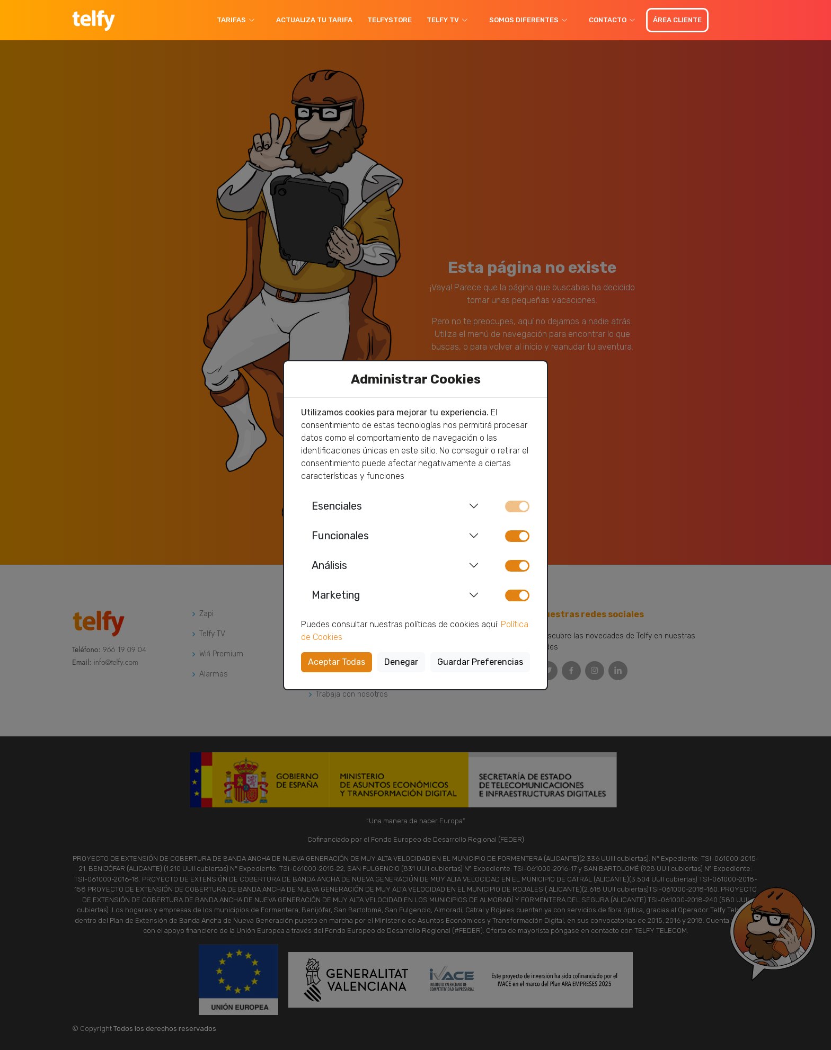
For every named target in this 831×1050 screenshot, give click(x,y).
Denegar (401, 662)
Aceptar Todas (336, 662)
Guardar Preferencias (480, 662)
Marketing (336, 595)
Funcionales (340, 535)
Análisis (329, 565)
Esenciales (337, 506)
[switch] (517, 536)
